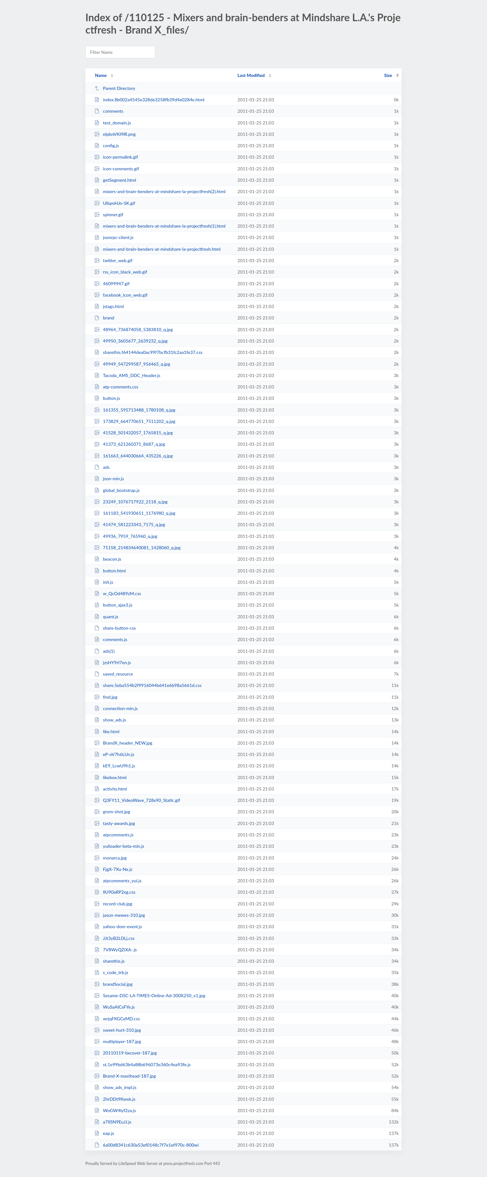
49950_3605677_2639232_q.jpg (131, 340)
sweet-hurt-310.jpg (117, 1030)
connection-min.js (116, 708)
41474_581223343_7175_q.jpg (129, 524)
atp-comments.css (116, 386)
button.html (110, 570)
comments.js (110, 639)
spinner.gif (108, 214)
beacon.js (107, 559)
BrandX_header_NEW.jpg (123, 743)
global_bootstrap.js (116, 490)
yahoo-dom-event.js (118, 926)
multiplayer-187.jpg (117, 1041)
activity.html (110, 788)
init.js (103, 582)
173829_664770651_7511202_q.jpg (134, 421)
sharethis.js (109, 961)
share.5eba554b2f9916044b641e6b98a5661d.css (147, 685)
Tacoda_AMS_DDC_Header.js (127, 375)
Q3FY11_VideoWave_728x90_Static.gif (137, 800)
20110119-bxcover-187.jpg (125, 1052)
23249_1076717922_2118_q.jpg (131, 501)
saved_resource (113, 674)
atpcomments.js (113, 834)
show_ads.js (110, 719)
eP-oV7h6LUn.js (114, 754)
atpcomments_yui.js (117, 880)
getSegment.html (115, 180)
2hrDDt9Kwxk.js (114, 1099)
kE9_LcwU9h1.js (114, 765)
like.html (106, 731)
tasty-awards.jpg (114, 823)
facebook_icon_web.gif (120, 295)
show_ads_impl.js (115, 1087)
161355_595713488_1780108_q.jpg (134, 409)
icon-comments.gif (116, 168)
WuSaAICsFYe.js (114, 1007)
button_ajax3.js (113, 604)
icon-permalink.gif (116, 157)
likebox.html (110, 777)
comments (108, 111)
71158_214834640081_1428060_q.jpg (137, 547)
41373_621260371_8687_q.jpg (129, 444)
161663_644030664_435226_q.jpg (133, 455)
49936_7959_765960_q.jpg (125, 536)
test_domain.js (112, 122)
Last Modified (251, 75)
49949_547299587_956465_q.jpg (132, 364)
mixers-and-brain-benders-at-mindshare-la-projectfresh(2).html (159, 191)
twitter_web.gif (113, 260)
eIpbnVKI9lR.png (115, 134)
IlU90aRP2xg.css (114, 892)
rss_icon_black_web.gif (120, 271)
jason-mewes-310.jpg (119, 915)
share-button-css (115, 628)
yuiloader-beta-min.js (119, 846)
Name (101, 75)
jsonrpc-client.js (113, 237)
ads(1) (104, 651)
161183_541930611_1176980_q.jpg (134, 513)
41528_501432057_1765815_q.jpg (133, 432)
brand (104, 317)
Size (388, 75)
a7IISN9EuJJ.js (112, 1121)
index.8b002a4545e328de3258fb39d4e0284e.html (149, 99)
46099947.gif (112, 283)
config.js (106, 145)
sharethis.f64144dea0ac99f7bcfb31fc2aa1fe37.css (148, 352)
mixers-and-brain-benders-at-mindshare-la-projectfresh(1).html (159, 226)
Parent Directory (114, 88)
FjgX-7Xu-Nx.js (113, 869)
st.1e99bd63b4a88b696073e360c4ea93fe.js (142, 1064)
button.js (107, 398)
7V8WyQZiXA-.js (115, 949)
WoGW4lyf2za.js (115, 1110)
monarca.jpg (110, 857)
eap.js (104, 1133)
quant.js (106, 616)
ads (101, 467)
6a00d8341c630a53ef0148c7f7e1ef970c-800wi (146, 1145)
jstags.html (109, 306)
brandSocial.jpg (113, 984)
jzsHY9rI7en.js (112, 662)
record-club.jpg (113, 903)
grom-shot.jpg (112, 811)
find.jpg (105, 697)
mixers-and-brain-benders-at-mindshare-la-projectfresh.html (157, 249)
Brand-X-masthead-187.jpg (125, 1076)
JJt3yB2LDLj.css (114, 938)
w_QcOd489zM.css (117, 593)
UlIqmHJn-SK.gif (114, 203)
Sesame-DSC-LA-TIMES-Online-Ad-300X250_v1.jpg (149, 995)
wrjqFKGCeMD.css (117, 1018)
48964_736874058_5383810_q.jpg (133, 329)
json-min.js (109, 478)
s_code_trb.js (111, 972)
